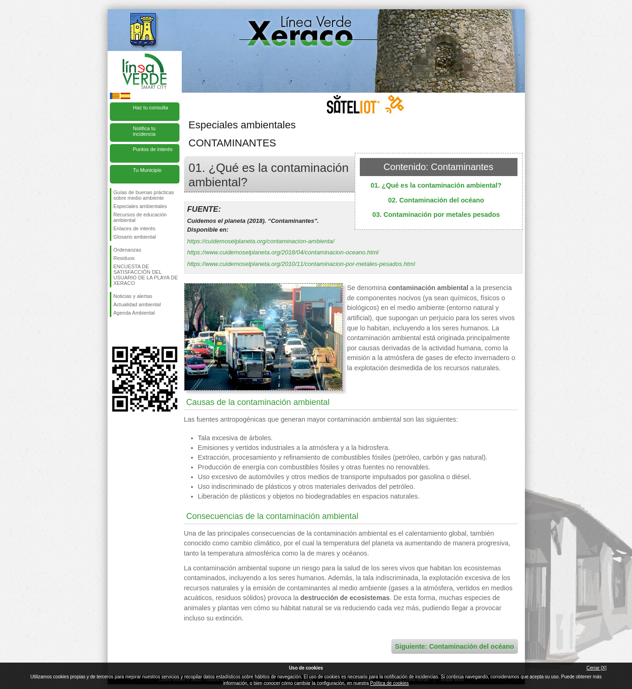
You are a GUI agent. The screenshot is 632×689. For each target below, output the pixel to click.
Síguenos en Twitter (130, 331)
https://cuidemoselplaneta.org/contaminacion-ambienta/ (261, 241)
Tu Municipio (147, 170)
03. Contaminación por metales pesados (436, 214)
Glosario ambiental (135, 237)
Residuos (124, 258)
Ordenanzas (127, 250)
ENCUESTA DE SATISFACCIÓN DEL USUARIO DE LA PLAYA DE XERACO (146, 275)
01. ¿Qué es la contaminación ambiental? (435, 185)
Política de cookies (389, 683)
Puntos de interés (153, 149)
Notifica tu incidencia (144, 131)
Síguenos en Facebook (115, 331)
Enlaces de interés (135, 228)
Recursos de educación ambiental (140, 217)
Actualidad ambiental (137, 304)
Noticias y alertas (133, 296)
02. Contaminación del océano (436, 200)
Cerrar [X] (596, 667)
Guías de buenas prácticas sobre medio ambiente (144, 195)
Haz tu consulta (150, 107)
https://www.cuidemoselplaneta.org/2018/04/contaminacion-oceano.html (283, 252)
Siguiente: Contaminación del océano (454, 646)
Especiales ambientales (140, 206)
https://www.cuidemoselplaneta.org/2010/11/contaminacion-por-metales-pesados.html (301, 263)
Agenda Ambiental (134, 313)
